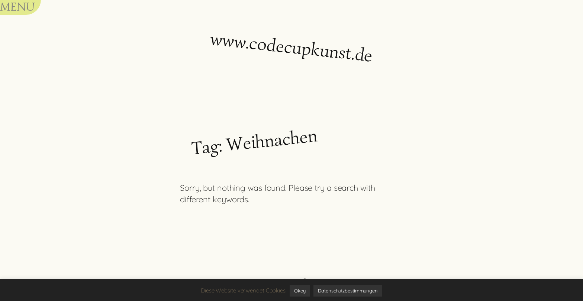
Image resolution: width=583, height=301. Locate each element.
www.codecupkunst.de (291, 46)
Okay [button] (300, 291)
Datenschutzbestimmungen (348, 291)
